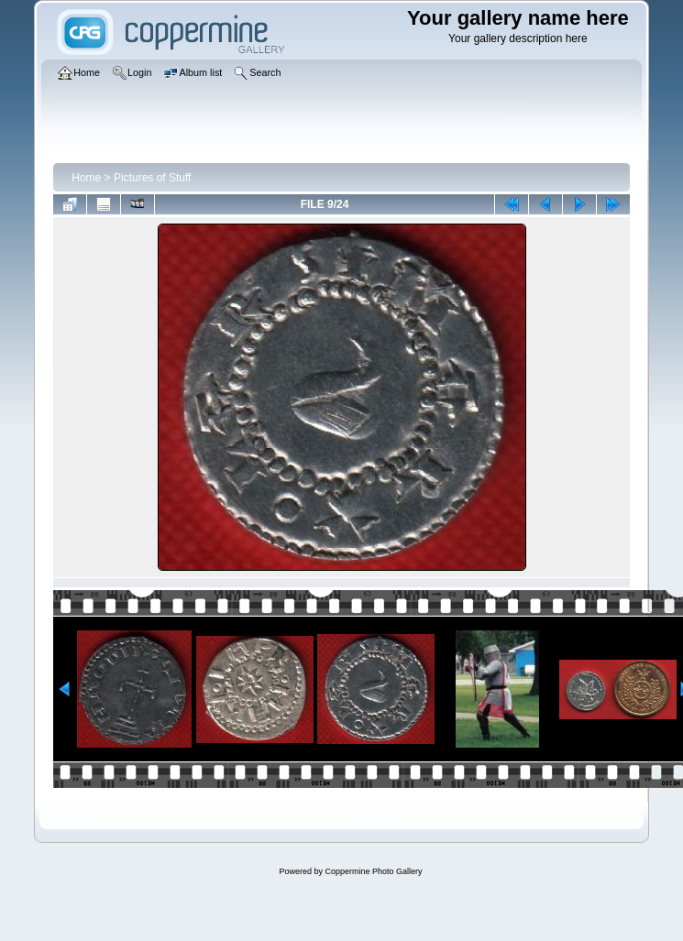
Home (86, 177)
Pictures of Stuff (153, 177)
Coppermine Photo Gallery (373, 871)
